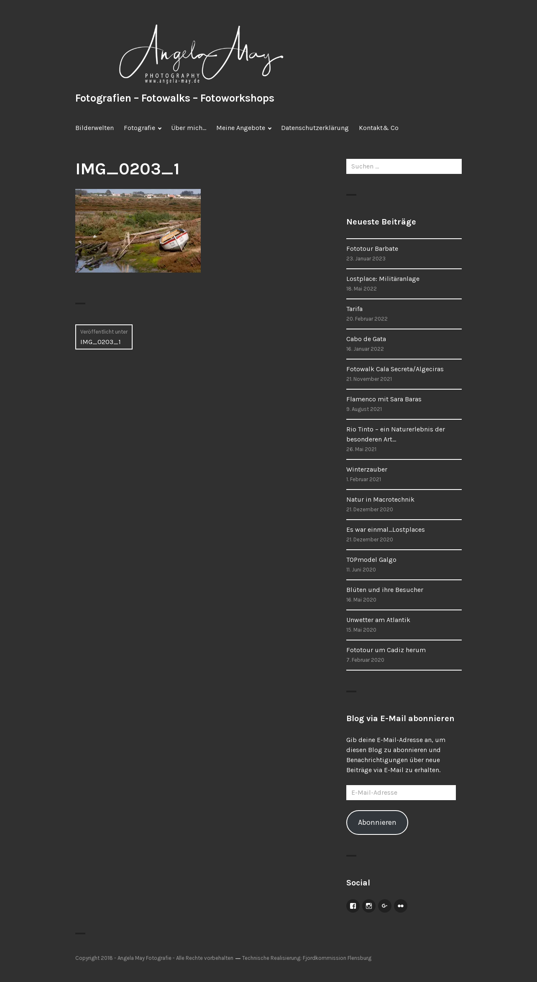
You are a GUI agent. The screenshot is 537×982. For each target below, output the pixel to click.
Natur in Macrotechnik (380, 499)
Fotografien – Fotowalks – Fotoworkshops (174, 98)
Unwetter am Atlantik (378, 620)
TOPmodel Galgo (371, 560)
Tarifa (354, 309)
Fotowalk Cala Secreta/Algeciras (395, 369)
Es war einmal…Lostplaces (385, 529)
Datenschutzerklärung (315, 128)
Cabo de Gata (366, 339)
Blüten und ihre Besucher (384, 590)
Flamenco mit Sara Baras (384, 399)
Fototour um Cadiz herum (386, 650)
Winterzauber (366, 469)
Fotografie (139, 128)
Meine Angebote (240, 128)
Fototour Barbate (372, 249)
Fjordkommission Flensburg (337, 958)
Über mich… (188, 128)
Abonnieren (377, 822)
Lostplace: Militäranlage (382, 279)
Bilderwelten (94, 128)
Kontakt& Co (379, 128)
